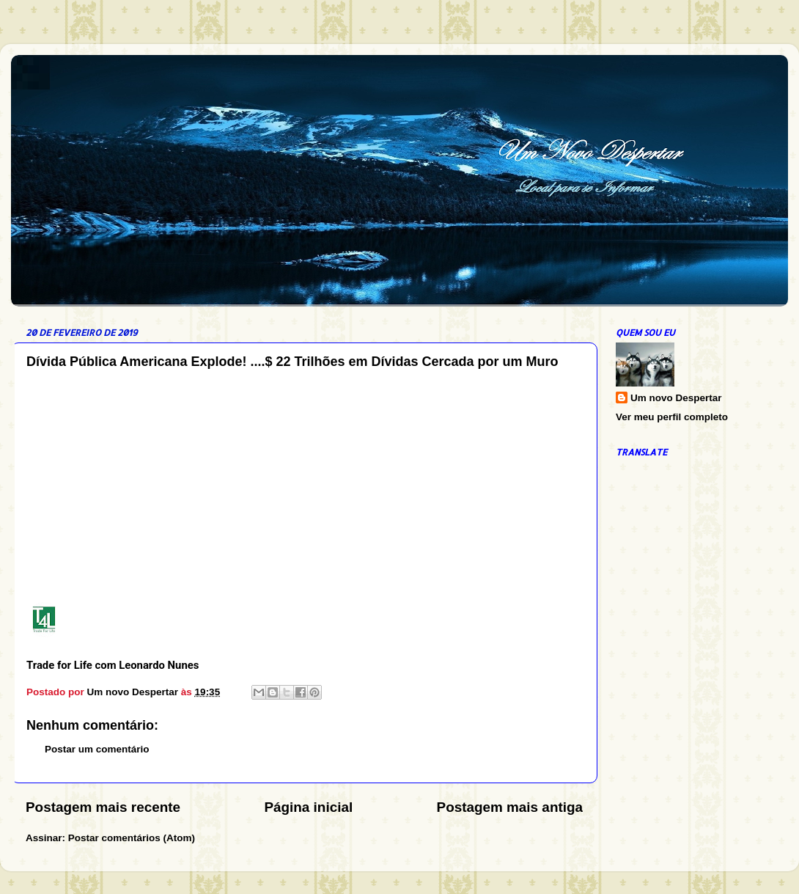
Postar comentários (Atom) (131, 837)
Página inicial (308, 807)
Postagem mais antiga (510, 807)
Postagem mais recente (103, 807)
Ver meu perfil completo (672, 416)
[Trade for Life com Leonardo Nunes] (49, 622)
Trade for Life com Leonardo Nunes (112, 665)
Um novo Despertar (676, 397)
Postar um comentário (97, 749)
